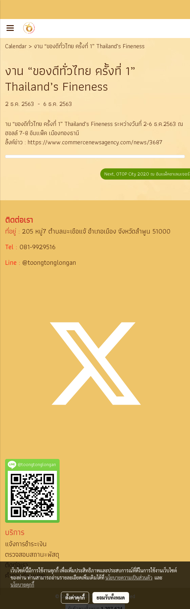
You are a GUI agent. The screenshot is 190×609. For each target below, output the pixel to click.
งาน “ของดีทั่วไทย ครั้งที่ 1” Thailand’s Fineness (89, 46)
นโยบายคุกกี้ (22, 585)
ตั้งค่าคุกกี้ (75, 597)
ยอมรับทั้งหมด (111, 597)
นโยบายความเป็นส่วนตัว (128, 577)
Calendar (16, 46)
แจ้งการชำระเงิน (26, 543)
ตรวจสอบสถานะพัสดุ (32, 554)
